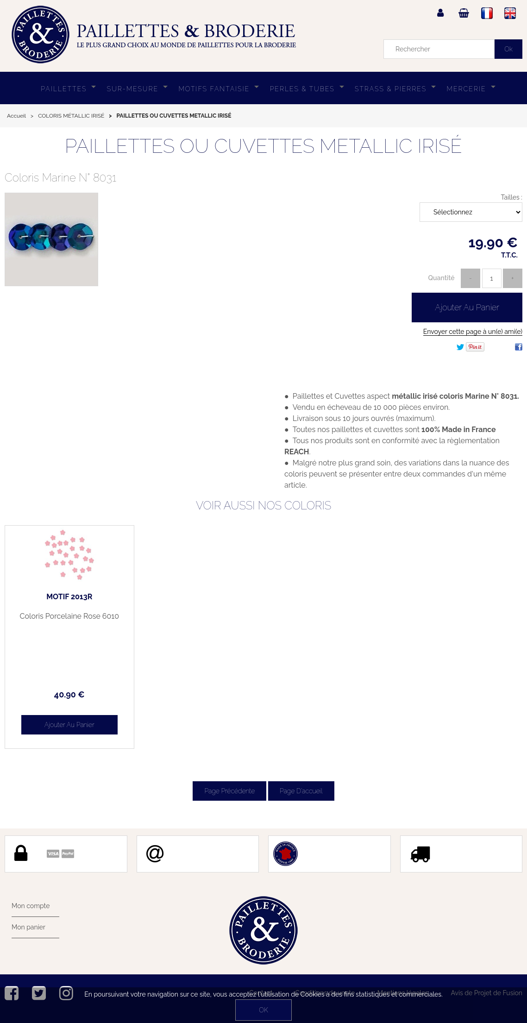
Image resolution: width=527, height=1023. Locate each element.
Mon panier (28, 927)
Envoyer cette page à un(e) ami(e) (472, 331)
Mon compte (31, 906)
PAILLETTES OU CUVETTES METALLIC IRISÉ (263, 146)
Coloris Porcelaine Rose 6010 (69, 616)
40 (69, 694)
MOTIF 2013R (69, 597)
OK (263, 1010)
